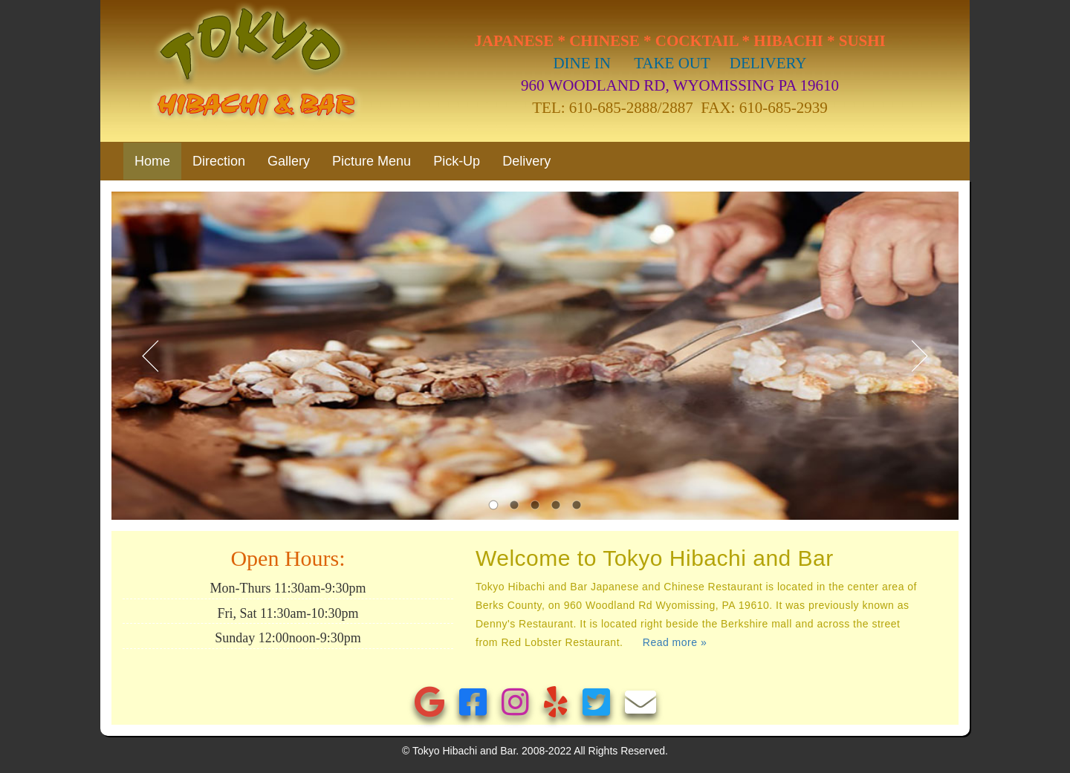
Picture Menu (371, 161)
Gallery (289, 161)
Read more (675, 642)
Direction (218, 161)
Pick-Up (456, 161)
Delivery (526, 161)
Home (157, 161)
